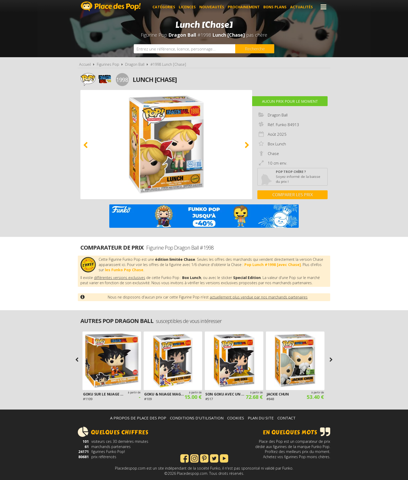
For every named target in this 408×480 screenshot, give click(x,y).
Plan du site (261, 417)
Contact (286, 417)
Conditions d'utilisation (197, 417)
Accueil (85, 64)
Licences (187, 6)
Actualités (301, 6)
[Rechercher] (254, 48)
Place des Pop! (110, 6)
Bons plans (274, 6)
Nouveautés (211, 6)
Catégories (163, 6)
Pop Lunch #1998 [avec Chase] (272, 264)
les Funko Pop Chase (124, 269)
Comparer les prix (292, 195)
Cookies (235, 417)
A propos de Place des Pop (138, 417)
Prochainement (244, 6)
